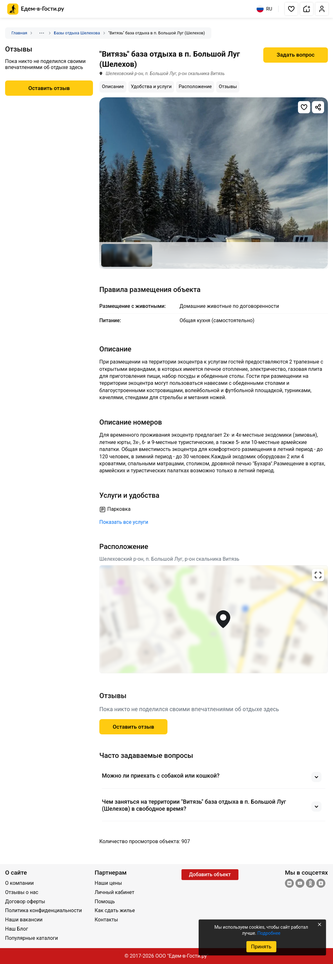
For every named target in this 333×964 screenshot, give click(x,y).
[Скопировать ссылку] (318, 107)
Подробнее (268, 933)
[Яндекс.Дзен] (320, 884)
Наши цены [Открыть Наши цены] (108, 883)
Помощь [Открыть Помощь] (105, 901)
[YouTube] (299, 884)
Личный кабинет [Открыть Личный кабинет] (114, 892)
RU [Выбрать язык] (264, 8)
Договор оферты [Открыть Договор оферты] (25, 901)
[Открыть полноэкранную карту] (213, 619)
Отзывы (228, 86)
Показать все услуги (123, 522)
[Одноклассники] (310, 884)
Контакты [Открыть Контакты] (106, 920)
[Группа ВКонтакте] (289, 884)
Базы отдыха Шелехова (77, 33)
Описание (113, 86)
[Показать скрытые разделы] (42, 33)
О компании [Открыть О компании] (19, 883)
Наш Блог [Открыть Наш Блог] (16, 929)
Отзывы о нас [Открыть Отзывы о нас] (21, 892)
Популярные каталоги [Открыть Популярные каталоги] (31, 938)
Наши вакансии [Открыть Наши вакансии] (24, 920)
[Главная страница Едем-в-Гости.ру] (36, 9)
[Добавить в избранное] (304, 107)
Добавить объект (210, 874)
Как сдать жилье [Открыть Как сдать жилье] (115, 910)
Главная (19, 33)
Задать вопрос (296, 55)
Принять (261, 947)
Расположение (195, 86)
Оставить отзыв (133, 727)
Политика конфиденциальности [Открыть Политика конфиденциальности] (43, 910)
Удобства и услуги (151, 86)
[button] (291, 9)
